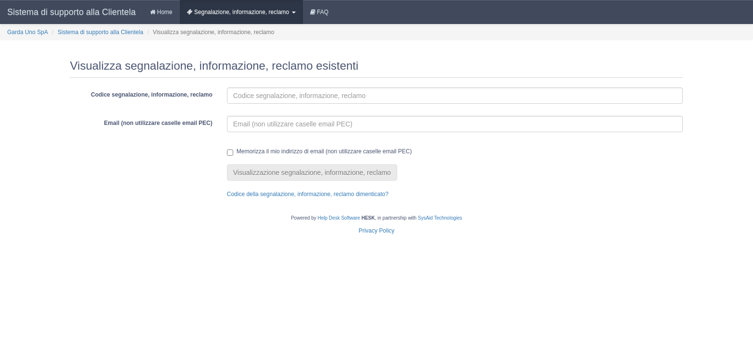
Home (161, 12)
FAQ (319, 12)
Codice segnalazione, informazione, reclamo (152, 94)
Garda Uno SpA (27, 32)
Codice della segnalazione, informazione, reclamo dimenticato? (308, 194)
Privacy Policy (377, 230)
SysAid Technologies (440, 218)
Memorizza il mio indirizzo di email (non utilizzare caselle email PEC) (319, 152)
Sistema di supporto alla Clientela (71, 12)
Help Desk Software (339, 218)
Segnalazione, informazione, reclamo (241, 12)
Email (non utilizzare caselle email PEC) (158, 123)
